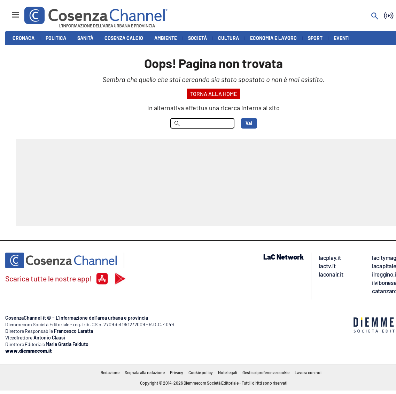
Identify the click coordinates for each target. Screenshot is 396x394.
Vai (249, 123)
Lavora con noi (308, 372)
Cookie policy (200, 372)
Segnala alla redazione (145, 372)
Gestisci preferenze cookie (265, 372)
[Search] (374, 16)
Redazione (110, 372)
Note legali (227, 372)
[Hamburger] (9, 12)
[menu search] (202, 123)
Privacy (176, 372)
